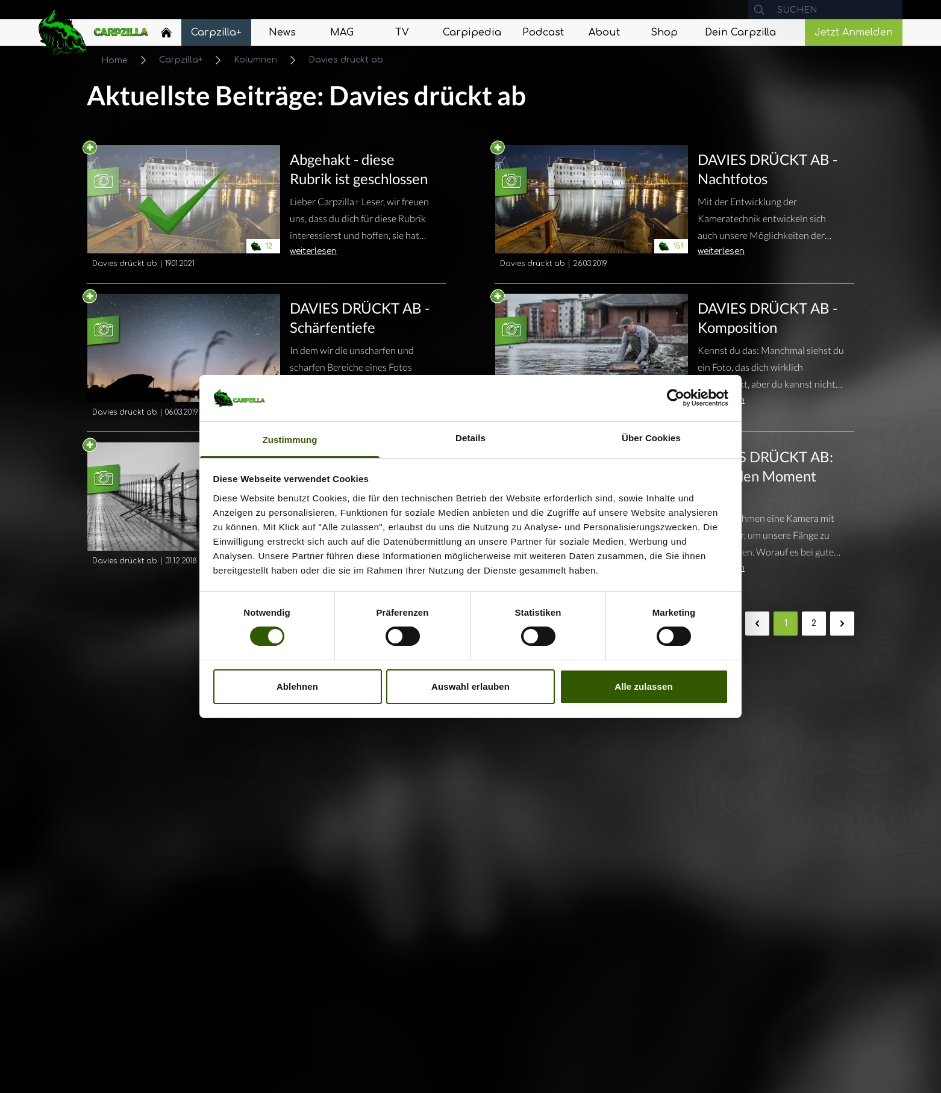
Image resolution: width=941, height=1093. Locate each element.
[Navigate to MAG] (342, 32)
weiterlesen (313, 251)
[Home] (166, 32)
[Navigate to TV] (402, 32)
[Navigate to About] (604, 32)
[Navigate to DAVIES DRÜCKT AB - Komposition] (591, 357)
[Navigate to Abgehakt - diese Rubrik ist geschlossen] (183, 209)
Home (114, 60)
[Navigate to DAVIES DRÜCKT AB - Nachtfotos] (591, 209)
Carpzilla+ (180, 59)
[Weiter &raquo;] (842, 624)
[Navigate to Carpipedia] (472, 32)
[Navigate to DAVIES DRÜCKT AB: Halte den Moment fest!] (771, 501)
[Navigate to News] (282, 32)
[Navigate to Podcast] (543, 32)
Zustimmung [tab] (290, 440)
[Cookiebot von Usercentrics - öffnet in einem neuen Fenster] (675, 398)
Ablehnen (297, 686)
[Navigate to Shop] (664, 32)
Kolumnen (255, 59)
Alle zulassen (643, 686)
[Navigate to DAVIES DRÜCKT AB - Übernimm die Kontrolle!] (183, 515)
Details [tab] (470, 438)
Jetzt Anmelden (853, 32)
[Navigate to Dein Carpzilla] (740, 32)
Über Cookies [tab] (651, 438)
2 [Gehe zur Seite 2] (813, 623)
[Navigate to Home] (166, 35)
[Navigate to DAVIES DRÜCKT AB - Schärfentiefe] (183, 357)
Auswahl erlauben (470, 686)
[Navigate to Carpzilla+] (216, 32)
